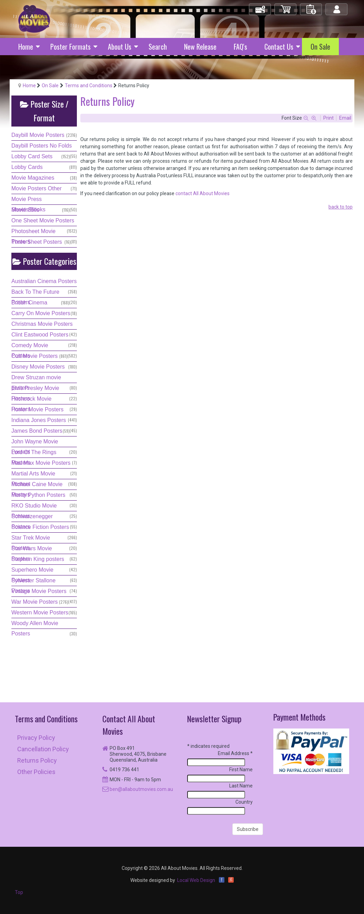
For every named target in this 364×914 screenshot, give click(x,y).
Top (19, 892)
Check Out (260, 6)
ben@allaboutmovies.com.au (141, 789)
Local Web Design (196, 880)
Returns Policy (37, 760)
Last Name (241, 786)
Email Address (235, 753)
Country (244, 802)
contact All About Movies (202, 193)
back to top (340, 207)
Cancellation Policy (43, 749)
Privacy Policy (36, 737)
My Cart (285, 6)
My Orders (311, 6)
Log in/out (336, 6)
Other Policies (36, 771)
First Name (241, 769)
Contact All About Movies (128, 725)
